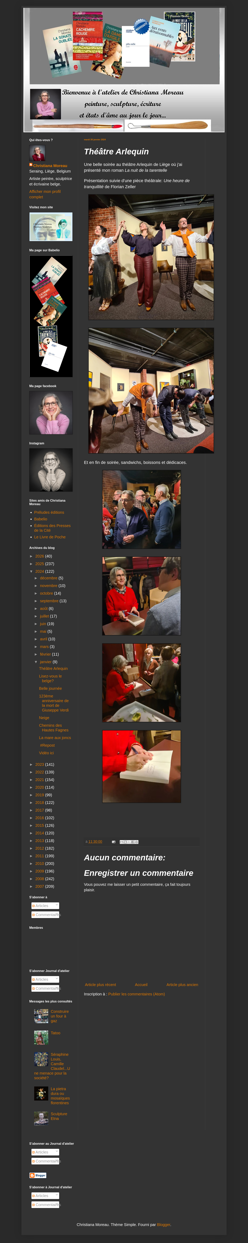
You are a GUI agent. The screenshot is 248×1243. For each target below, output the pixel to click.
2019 (40, 795)
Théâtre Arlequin (53, 668)
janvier (46, 662)
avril (44, 639)
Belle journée (50, 688)
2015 (40, 825)
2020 (40, 787)
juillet (45, 616)
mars (45, 646)
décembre (49, 578)
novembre (49, 585)
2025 (40, 564)
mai (43, 631)
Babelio (40, 519)
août (44, 608)
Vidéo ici (47, 753)
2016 (40, 818)
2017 (40, 810)
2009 (40, 871)
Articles (40, 906)
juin (43, 624)
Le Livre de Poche (50, 537)
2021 (40, 780)
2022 (40, 772)
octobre (47, 593)
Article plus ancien (182, 985)
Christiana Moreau (50, 166)
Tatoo (55, 1033)
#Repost (47, 745)
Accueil (141, 985)
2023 (40, 764)
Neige (44, 718)
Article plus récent (100, 985)
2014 (40, 833)
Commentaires (46, 915)
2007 (40, 886)
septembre (50, 601)
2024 (40, 571)
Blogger (163, 1224)
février (46, 654)
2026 (40, 556)
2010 (40, 863)
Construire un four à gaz (60, 1016)
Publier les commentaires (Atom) (136, 994)
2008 (40, 879)
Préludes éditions (49, 512)
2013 (40, 841)
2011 (40, 856)
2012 (40, 848)
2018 (40, 802)
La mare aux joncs (55, 738)
